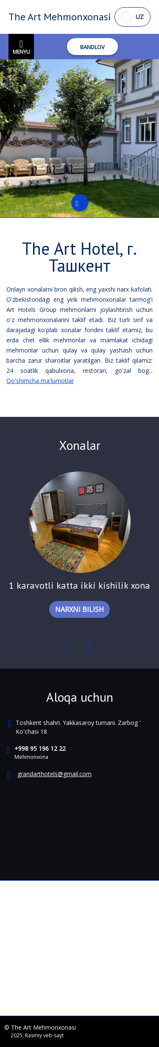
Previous (69, 647)
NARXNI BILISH (79, 609)
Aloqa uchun (79, 697)
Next (90, 647)
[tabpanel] (79, 138)
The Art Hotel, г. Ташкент (79, 256)
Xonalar (79, 445)
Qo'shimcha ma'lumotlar (40, 381)
